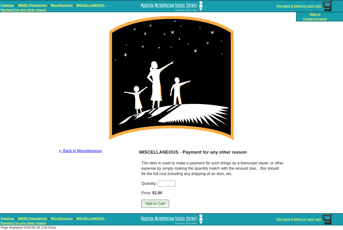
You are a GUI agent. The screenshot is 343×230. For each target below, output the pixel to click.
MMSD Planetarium (32, 5)
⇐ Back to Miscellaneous (80, 151)
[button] (155, 204)
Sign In (315, 14)
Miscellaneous (62, 5)
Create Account (315, 19)
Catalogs (7, 5)
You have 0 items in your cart (304, 6)
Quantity (148, 183)
